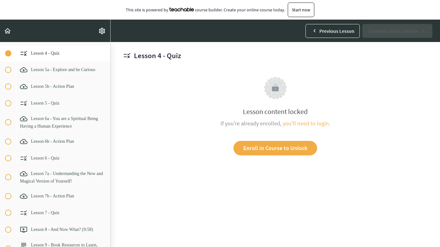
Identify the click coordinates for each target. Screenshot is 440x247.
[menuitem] (102, 31)
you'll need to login (306, 123)
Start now (301, 10)
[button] (8, 31)
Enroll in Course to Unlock (275, 148)
